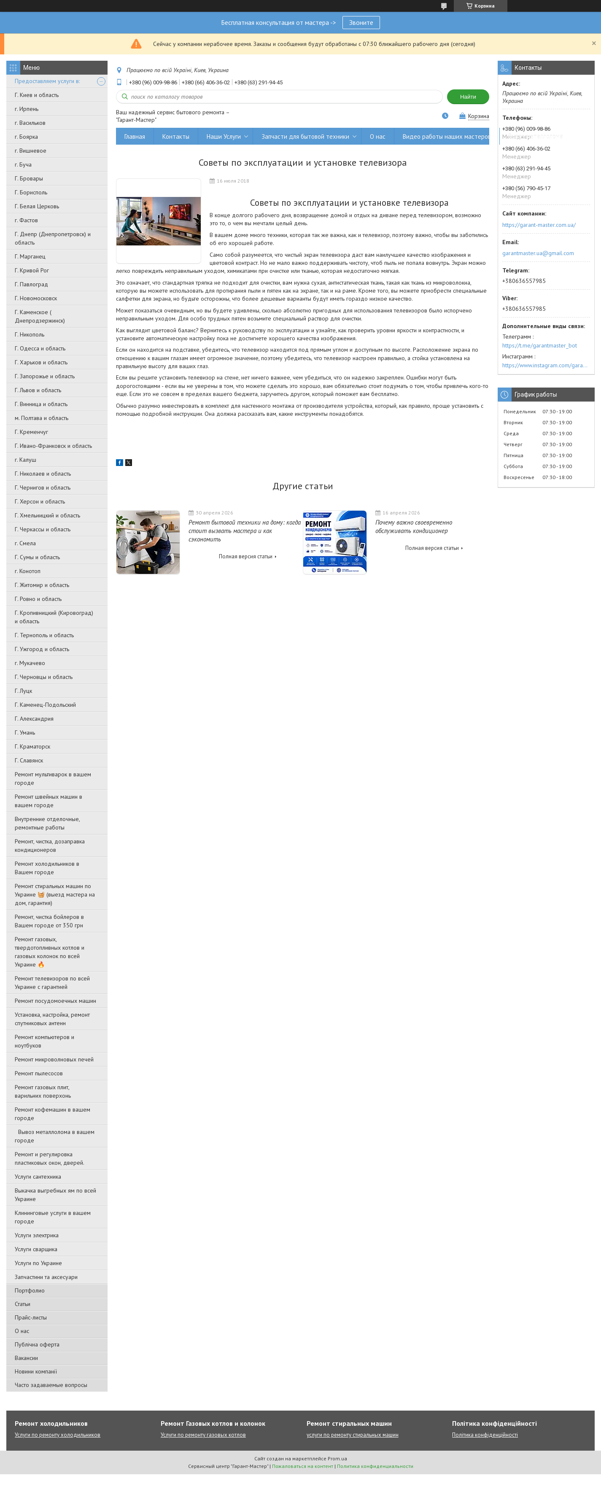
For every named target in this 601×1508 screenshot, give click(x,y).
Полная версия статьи (245, 556)
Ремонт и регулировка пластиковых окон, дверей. (49, 1158)
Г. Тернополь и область (44, 635)
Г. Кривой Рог (32, 270)
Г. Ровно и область (38, 599)
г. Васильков (30, 123)
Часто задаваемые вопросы (51, 1385)
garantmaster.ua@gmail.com (538, 253)
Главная (134, 136)
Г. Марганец (30, 256)
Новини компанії (36, 1371)
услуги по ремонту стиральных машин (353, 1434)
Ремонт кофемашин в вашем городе (52, 1114)
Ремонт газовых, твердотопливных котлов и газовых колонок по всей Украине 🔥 (49, 951)
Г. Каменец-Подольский (45, 704)
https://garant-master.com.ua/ (539, 225)
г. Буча (23, 164)
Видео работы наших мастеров (447, 136)
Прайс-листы (31, 1317)
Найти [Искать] (468, 97)
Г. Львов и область (38, 390)
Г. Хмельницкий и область (47, 515)
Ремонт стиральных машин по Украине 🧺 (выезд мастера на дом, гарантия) (55, 894)
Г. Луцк (23, 691)
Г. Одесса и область (40, 348)
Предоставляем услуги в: (47, 81)
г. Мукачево (30, 663)
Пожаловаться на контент (302, 1466)
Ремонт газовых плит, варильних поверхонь (43, 1091)
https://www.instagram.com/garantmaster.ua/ (546, 365)
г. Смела (25, 543)
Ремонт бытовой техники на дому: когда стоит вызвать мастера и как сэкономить (245, 530)
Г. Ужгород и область (42, 649)
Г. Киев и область (37, 95)
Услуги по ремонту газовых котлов (203, 1434)
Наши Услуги (224, 136)
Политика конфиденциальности (375, 1466)
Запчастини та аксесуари (46, 1277)
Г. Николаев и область (43, 473)
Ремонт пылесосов (39, 1073)
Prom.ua (337, 1458)
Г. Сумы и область (37, 557)
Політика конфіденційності (485, 1434)
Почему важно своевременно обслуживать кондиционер (413, 526)
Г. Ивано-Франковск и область (53, 446)
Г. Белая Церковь (37, 206)
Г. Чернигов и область (42, 487)
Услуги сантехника (38, 1176)
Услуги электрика (37, 1235)
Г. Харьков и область (41, 362)
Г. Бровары (29, 178)
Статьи (22, 1304)
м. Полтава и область (41, 418)
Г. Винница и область (41, 404)
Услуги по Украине (38, 1263)
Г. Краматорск (32, 746)
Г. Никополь (29, 334)
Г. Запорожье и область (45, 376)
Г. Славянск (29, 760)
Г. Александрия (34, 718)
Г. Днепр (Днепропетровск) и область (53, 238)
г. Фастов (26, 220)
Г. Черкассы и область (42, 529)
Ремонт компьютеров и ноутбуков (44, 1041)
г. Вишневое (30, 150)
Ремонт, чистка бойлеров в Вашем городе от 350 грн (49, 921)
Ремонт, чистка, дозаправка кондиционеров (50, 845)
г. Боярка (26, 136)
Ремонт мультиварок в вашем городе (53, 778)
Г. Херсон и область (40, 501)
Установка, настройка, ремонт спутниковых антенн (52, 1019)
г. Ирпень (26, 109)
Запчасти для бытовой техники (305, 136)
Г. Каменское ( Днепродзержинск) (40, 316)
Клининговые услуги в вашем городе (53, 1217)
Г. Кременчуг (31, 432)
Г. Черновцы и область (44, 677)
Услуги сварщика (36, 1249)
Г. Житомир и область (42, 585)
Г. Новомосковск (36, 298)
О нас (22, 1331)
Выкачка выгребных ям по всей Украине (55, 1195)
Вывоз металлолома (535, 136)
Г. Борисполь (31, 192)
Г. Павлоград (31, 284)
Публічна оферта (37, 1344)
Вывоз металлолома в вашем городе (54, 1136)
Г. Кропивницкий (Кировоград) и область (54, 617)
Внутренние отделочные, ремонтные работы (47, 823)
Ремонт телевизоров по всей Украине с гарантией (52, 983)
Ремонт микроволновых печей (54, 1059)
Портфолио (30, 1290)
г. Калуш (25, 459)
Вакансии (26, 1358)
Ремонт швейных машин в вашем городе (48, 801)
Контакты (175, 136)
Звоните (361, 22)
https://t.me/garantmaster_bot (539, 345)
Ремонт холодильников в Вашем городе (47, 868)
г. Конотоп (27, 571)
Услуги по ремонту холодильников (57, 1434)
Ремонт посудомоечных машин (55, 1000)
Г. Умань (25, 732)
